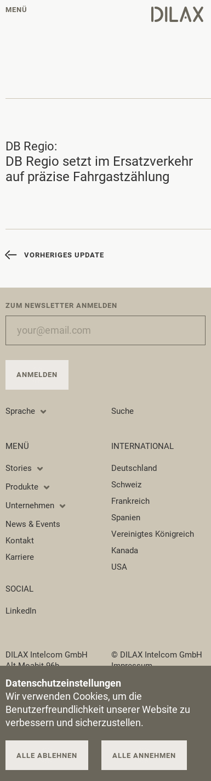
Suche (122, 411)
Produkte (28, 487)
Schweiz (126, 485)
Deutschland (134, 468)
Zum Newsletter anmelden (61, 305)
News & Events (32, 524)
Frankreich (130, 501)
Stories (24, 468)
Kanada (124, 550)
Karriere (19, 557)
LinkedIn (20, 611)
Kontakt (19, 541)
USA (119, 567)
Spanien (125, 517)
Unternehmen (36, 505)
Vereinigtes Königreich (152, 534)
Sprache (26, 411)
